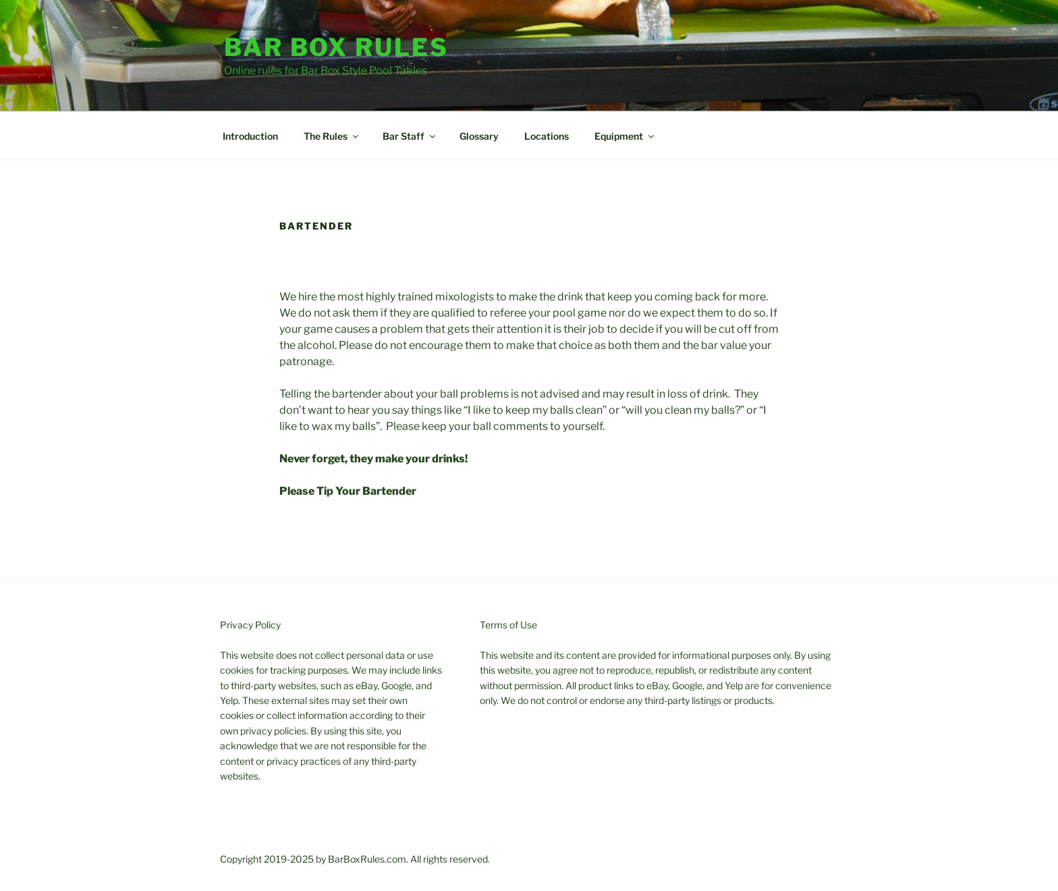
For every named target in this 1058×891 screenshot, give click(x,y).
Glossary (479, 136)
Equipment (625, 136)
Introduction (250, 136)
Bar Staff (410, 136)
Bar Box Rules (336, 47)
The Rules (332, 136)
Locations (546, 136)
